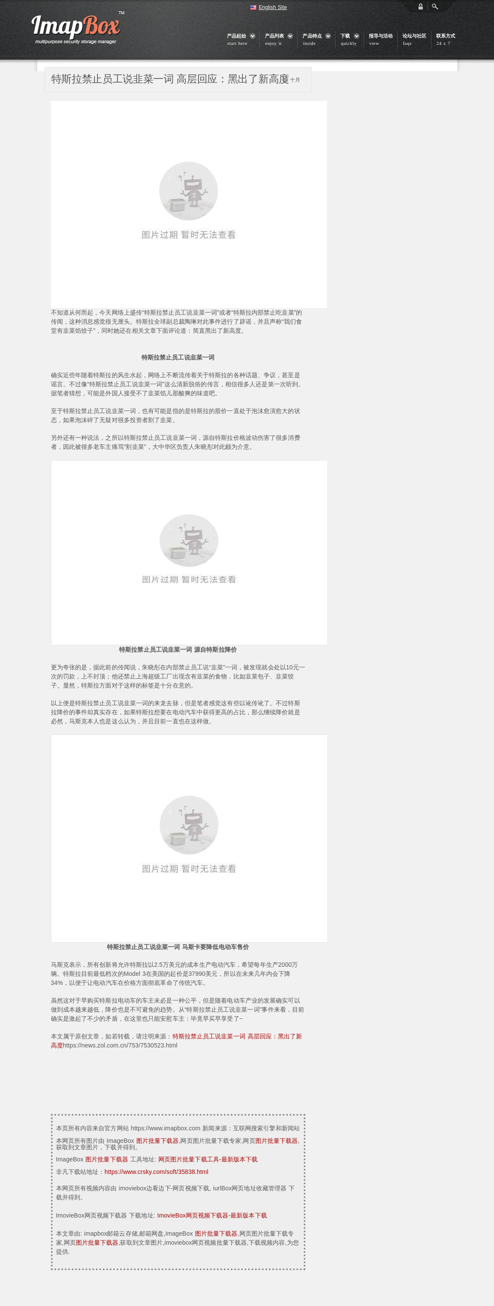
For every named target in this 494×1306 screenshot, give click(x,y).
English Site (273, 7)
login (420, 6)
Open (434, 6)
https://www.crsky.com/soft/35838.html (156, 1171)
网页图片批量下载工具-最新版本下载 (208, 1159)
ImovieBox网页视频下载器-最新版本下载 (212, 1215)
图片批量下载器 (157, 1140)
